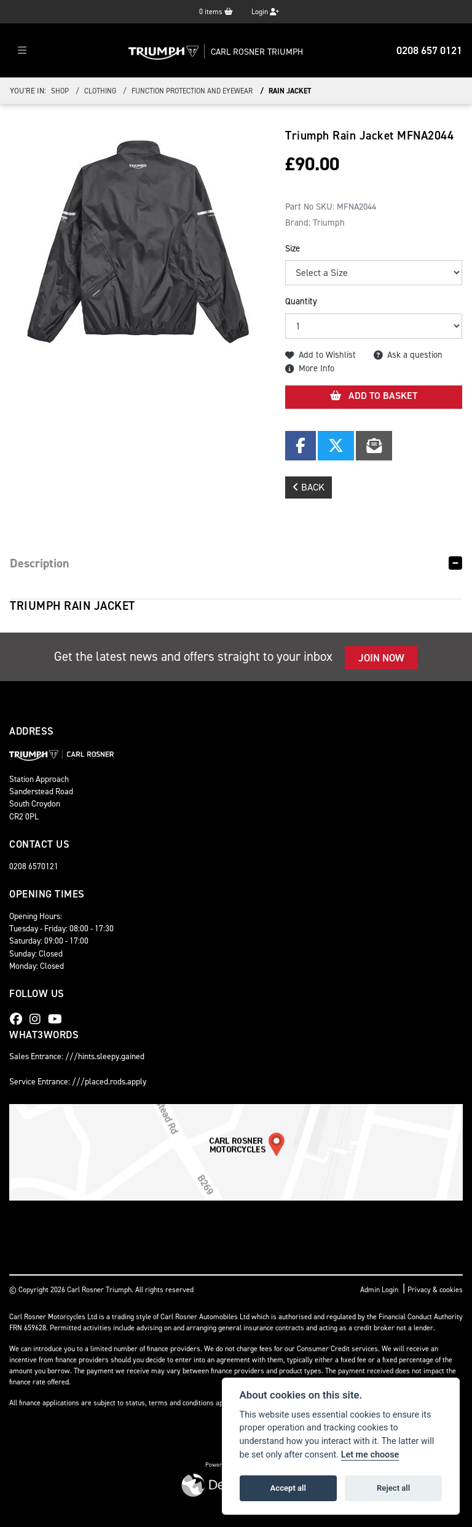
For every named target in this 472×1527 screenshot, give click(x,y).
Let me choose (370, 1455)
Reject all (393, 1488)
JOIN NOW (381, 658)
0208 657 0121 (429, 50)
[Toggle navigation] (22, 50)
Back (308, 487)
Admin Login (379, 1290)
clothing (100, 91)
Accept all (288, 1488)
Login (265, 12)
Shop (60, 91)
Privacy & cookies (435, 1290)
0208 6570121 (33, 866)
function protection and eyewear (192, 91)
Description (39, 563)
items (216, 12)
